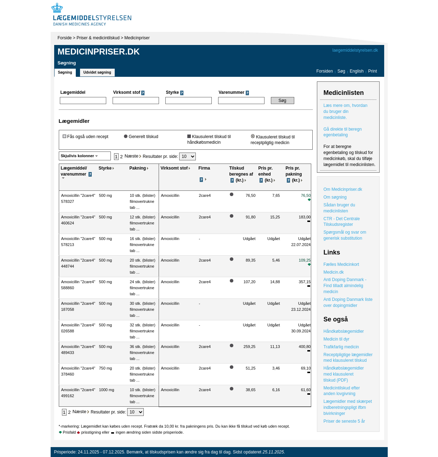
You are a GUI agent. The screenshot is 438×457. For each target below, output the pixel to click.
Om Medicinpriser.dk (343, 189)
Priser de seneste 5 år (344, 421)
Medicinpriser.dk (99, 51)
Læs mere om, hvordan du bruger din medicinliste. (346, 111)
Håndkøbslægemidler (344, 331)
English (357, 71)
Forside (65, 37)
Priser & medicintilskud (97, 37)
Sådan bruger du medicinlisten (339, 207)
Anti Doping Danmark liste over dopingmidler (348, 302)
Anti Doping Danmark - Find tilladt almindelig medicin (345, 285)
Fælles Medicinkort (341, 264)
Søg (341, 71)
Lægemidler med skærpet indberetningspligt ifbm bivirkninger (348, 407)
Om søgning (335, 197)
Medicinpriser (136, 37)
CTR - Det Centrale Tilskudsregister (342, 221)
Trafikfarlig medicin (341, 346)
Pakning (138, 168)
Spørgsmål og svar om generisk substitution (345, 235)
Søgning (65, 72)
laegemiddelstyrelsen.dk (355, 50)
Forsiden (324, 71)
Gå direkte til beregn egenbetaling (343, 132)
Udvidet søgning (97, 72)
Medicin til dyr (336, 339)
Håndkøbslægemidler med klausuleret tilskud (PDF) (344, 374)
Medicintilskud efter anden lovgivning (342, 390)
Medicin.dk (334, 272)
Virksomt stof (174, 168)
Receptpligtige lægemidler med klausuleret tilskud (348, 357)
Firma (204, 168)
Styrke (105, 168)
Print (372, 71)
